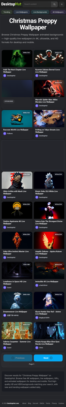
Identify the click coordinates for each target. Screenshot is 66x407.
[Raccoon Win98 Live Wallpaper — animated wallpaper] (17, 124)
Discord (35, 403)
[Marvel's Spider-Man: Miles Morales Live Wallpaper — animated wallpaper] (49, 94)
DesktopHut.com (13, 403)
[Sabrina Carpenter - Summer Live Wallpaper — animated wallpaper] (17, 336)
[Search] (54, 4)
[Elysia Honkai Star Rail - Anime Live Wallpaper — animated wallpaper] (49, 306)
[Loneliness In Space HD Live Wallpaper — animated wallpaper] (17, 276)
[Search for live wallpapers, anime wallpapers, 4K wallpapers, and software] (37, 4)
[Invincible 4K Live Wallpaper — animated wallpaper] (49, 276)
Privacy (54, 403)
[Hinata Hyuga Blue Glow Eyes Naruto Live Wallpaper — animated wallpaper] (49, 336)
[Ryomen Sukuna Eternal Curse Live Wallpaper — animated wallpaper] (49, 64)
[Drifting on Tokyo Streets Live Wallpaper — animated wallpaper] (49, 124)
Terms (48, 403)
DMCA (42, 403)
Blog (29, 403)
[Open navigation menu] (62, 4)
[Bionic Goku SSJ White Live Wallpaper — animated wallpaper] (49, 186)
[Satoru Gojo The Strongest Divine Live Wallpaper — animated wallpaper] (49, 216)
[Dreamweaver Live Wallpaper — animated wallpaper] (17, 306)
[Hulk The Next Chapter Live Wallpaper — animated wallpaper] (17, 64)
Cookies (61, 403)
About (24, 403)
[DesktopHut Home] (11, 4)
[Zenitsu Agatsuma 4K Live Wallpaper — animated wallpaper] (17, 216)
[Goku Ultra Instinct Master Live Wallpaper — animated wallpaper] (17, 246)
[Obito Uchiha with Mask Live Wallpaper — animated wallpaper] (17, 186)
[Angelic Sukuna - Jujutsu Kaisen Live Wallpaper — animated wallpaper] (49, 246)
